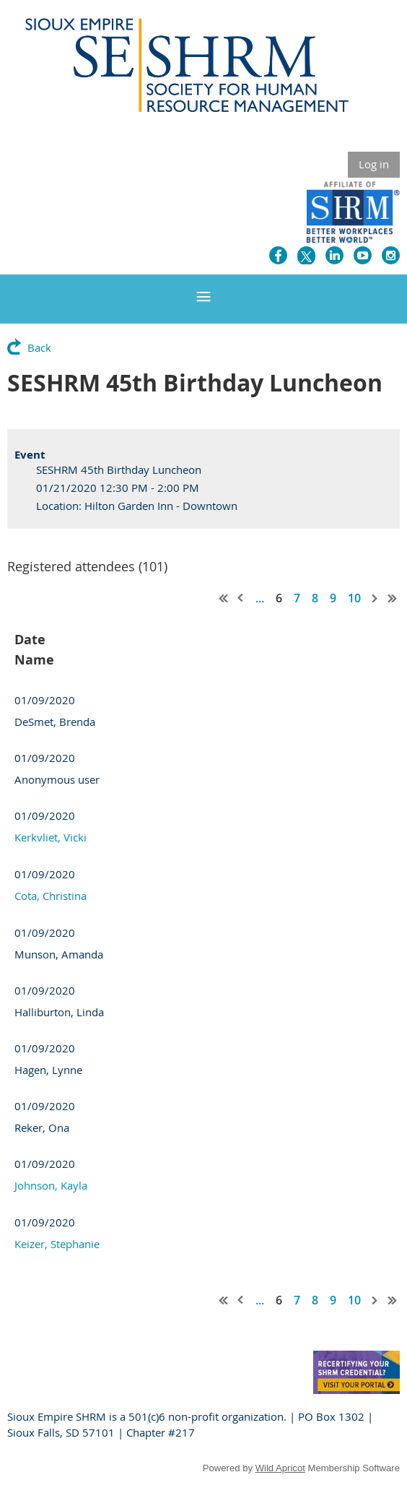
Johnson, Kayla (50, 1185)
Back (39, 347)
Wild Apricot (280, 1468)
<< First (223, 598)
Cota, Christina (50, 895)
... (259, 598)
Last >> (392, 598)
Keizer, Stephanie (57, 1244)
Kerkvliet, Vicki (50, 837)
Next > (375, 598)
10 (354, 598)
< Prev (241, 598)
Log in (374, 164)
